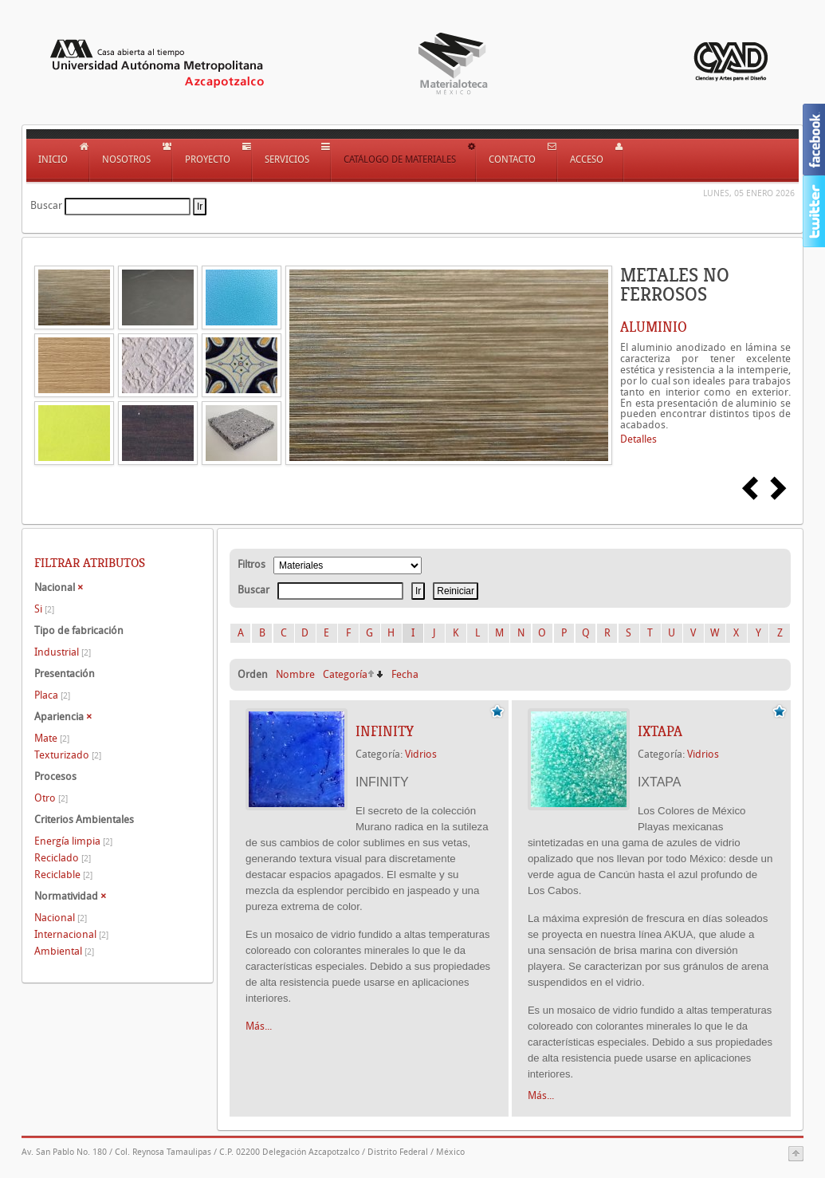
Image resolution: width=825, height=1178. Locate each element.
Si (44, 609)
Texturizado (67, 755)
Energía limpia (73, 841)
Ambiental (64, 951)
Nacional (60, 918)
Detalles (638, 439)
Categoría (345, 674)
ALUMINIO (653, 327)
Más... (259, 1026)
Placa (52, 695)
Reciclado (62, 858)
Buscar (46, 205)
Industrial (62, 652)
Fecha (404, 674)
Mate (51, 738)
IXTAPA (660, 731)
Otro (51, 798)
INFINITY (385, 731)
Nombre (295, 674)
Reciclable (63, 875)
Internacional (71, 934)
